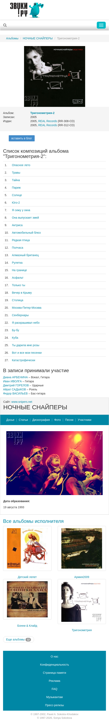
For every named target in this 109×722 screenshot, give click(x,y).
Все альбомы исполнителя (33, 521)
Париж (16, 187)
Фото (57, 419)
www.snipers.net (21, 401)
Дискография (41, 419)
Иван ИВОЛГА (12, 381)
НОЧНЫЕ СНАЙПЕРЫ (38, 38)
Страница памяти (54, 672)
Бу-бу (15, 330)
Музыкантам (54, 697)
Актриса (17, 225)
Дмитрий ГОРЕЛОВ (16, 385)
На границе (19, 270)
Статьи (23, 419)
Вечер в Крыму (22, 292)
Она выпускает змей (25, 217)
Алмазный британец (25, 255)
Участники (84, 419)
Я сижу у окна (21, 210)
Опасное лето (21, 165)
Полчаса (17, 247)
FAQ (54, 689)
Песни (69, 419)
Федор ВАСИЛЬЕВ (15, 393)
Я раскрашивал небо (26, 322)
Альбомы (12, 38)
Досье (10, 419)
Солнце (17, 195)
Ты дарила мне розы (25, 345)
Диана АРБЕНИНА (15, 377)
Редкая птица (21, 240)
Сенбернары (20, 315)
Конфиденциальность (54, 664)
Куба (15, 337)
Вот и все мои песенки (27, 352)
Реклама (54, 680)
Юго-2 (16, 202)
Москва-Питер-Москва (26, 307)
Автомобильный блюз (26, 232)
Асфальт (17, 277)
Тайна (16, 180)
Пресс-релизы (54, 705)
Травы (16, 172)
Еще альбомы (18, 639)
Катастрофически (23, 360)
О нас (54, 656)
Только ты (18, 285)
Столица (17, 300)
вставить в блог (21, 138)
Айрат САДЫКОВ (14, 389)
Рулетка (17, 262)
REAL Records (47, 121)
